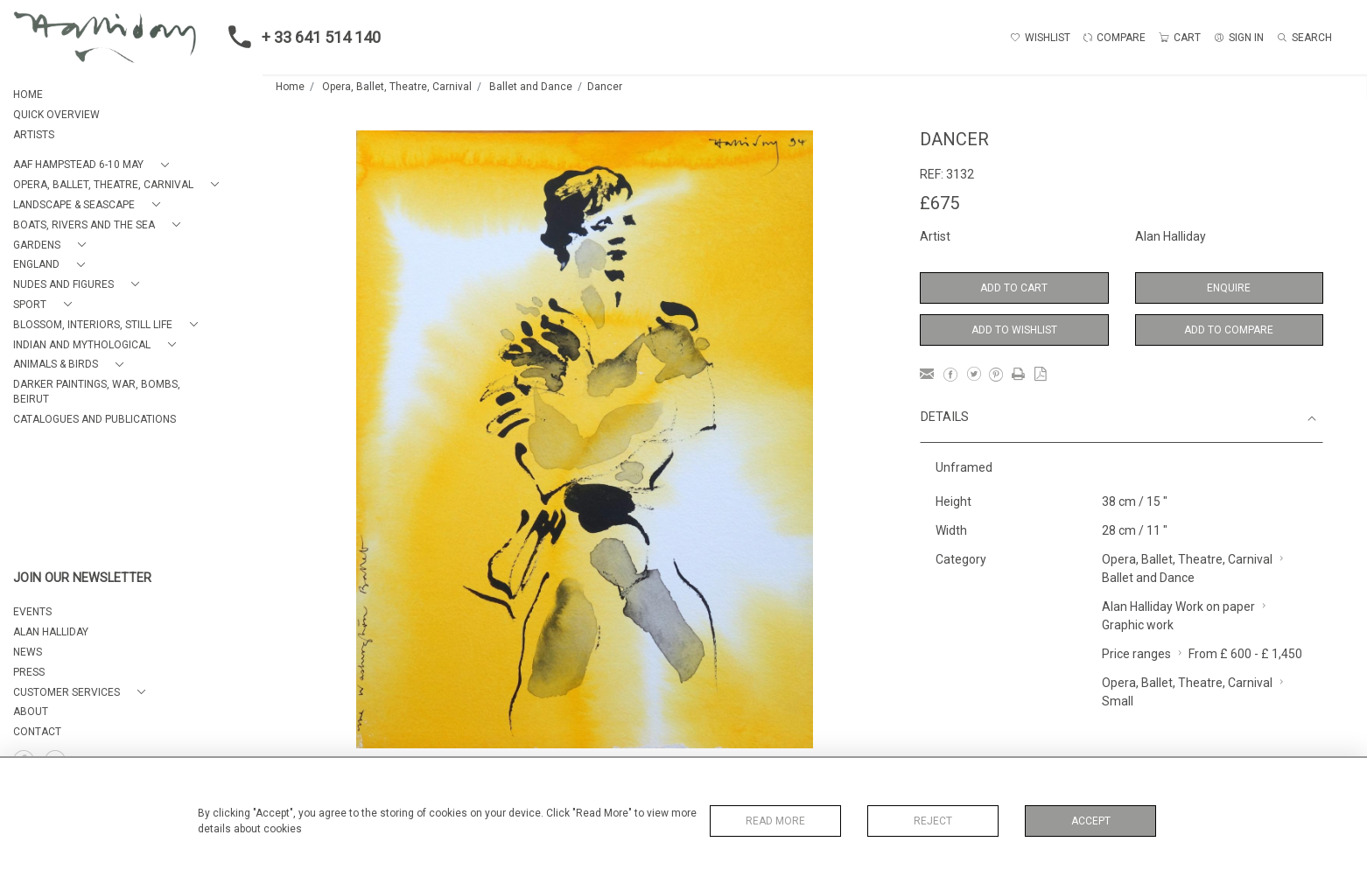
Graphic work (1138, 625)
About (30, 711)
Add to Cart (1014, 288)
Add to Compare (1228, 330)
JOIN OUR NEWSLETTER (82, 578)
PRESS (29, 672)
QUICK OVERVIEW (56, 115)
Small (1117, 701)
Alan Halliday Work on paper (1178, 607)
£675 (939, 203)
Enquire (1229, 288)
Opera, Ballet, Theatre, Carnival (397, 87)
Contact (37, 732)
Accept (1091, 821)
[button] (94, 165)
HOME (28, 94)
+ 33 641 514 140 (299, 36)
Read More (775, 821)
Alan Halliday (1170, 236)
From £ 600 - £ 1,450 (1245, 654)
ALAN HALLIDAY (50, 632)
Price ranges (1136, 654)
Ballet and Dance (530, 87)
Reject (933, 821)
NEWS (27, 652)
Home (290, 87)
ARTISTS (33, 135)
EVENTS (32, 612)
